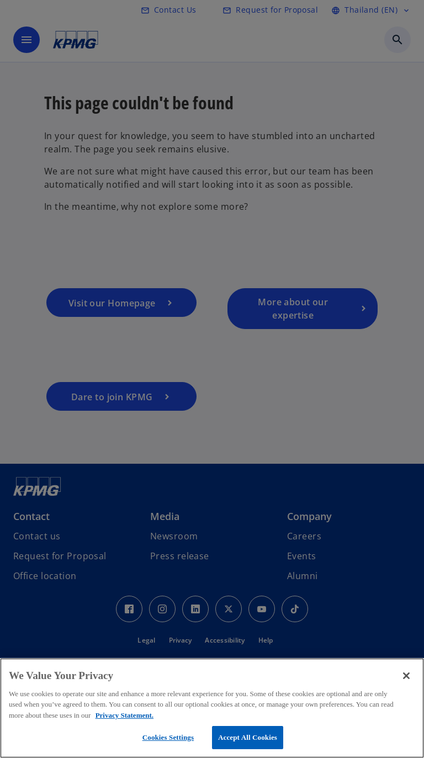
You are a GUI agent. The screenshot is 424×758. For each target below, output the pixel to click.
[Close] (406, 676)
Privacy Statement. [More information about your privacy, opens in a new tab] (124, 715)
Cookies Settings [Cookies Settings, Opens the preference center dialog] (168, 737)
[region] (212, 708)
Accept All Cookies (247, 737)
